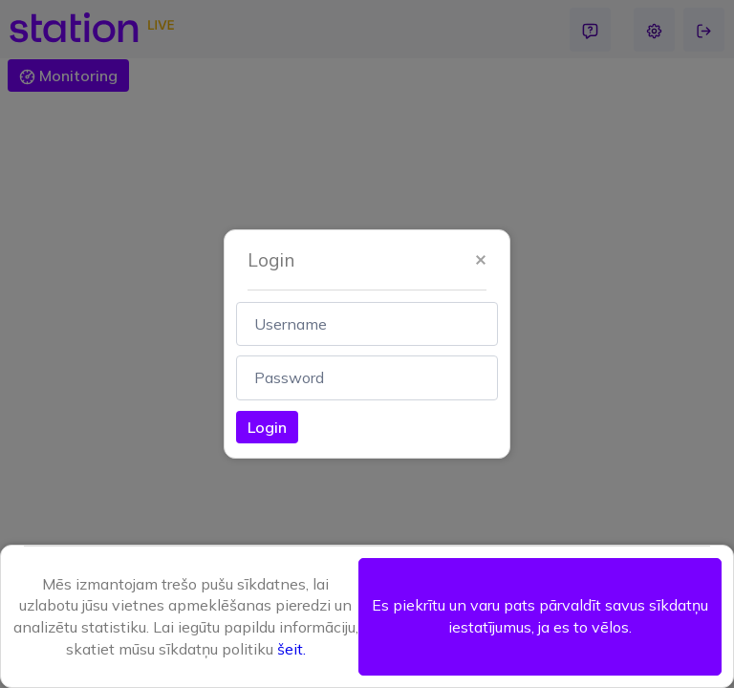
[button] (480, 259)
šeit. (291, 648)
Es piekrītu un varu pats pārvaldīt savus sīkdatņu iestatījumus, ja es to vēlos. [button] (540, 615)
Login (267, 427)
